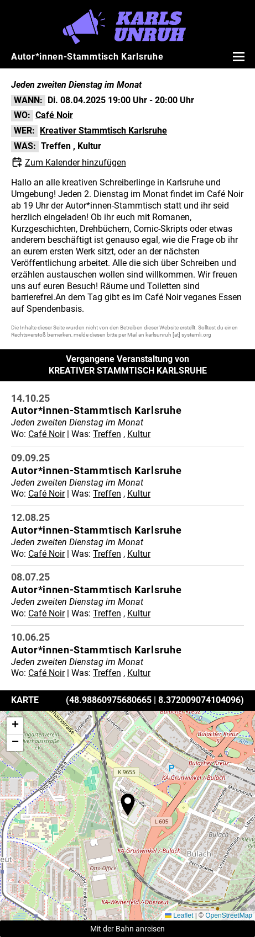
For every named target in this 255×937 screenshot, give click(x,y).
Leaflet (179, 915)
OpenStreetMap (228, 915)
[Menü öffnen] (237, 56)
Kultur (89, 146)
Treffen (56, 146)
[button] (128, 805)
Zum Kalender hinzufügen (75, 162)
